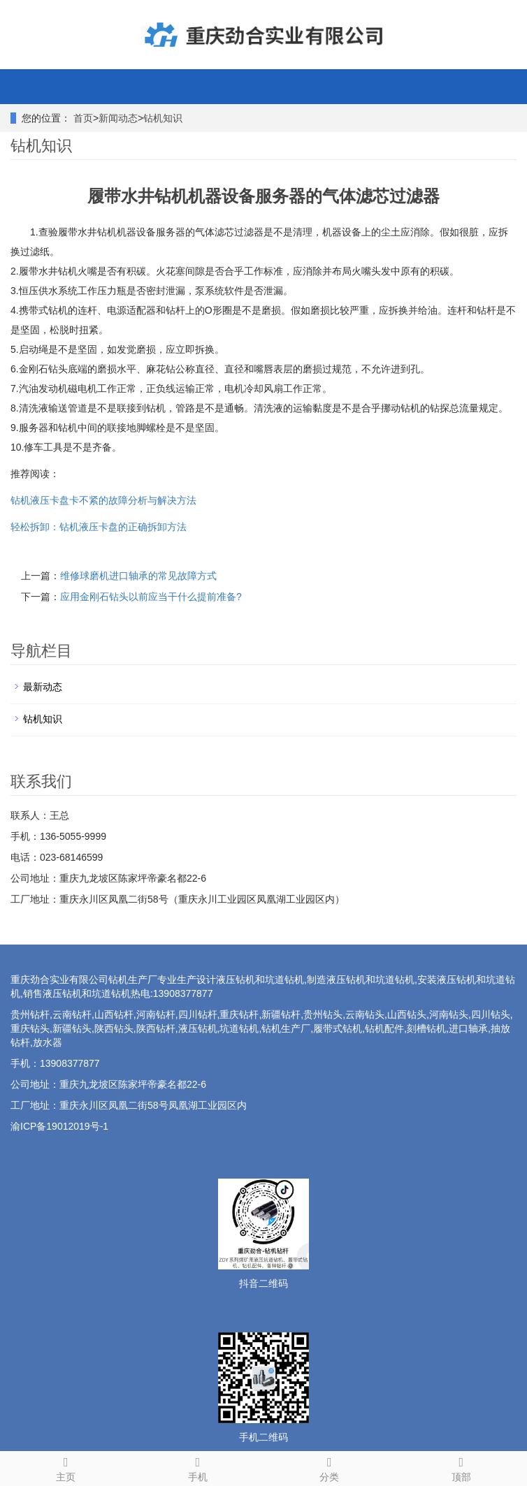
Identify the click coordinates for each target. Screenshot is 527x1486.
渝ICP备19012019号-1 (59, 1126)
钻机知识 (162, 118)
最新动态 (42, 686)
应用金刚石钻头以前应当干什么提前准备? (151, 596)
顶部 (462, 1467)
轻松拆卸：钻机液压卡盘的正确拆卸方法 (98, 526)
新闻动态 (118, 118)
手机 (198, 1467)
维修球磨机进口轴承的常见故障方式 (138, 575)
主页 (66, 1467)
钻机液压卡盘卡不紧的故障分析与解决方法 (103, 500)
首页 (83, 118)
